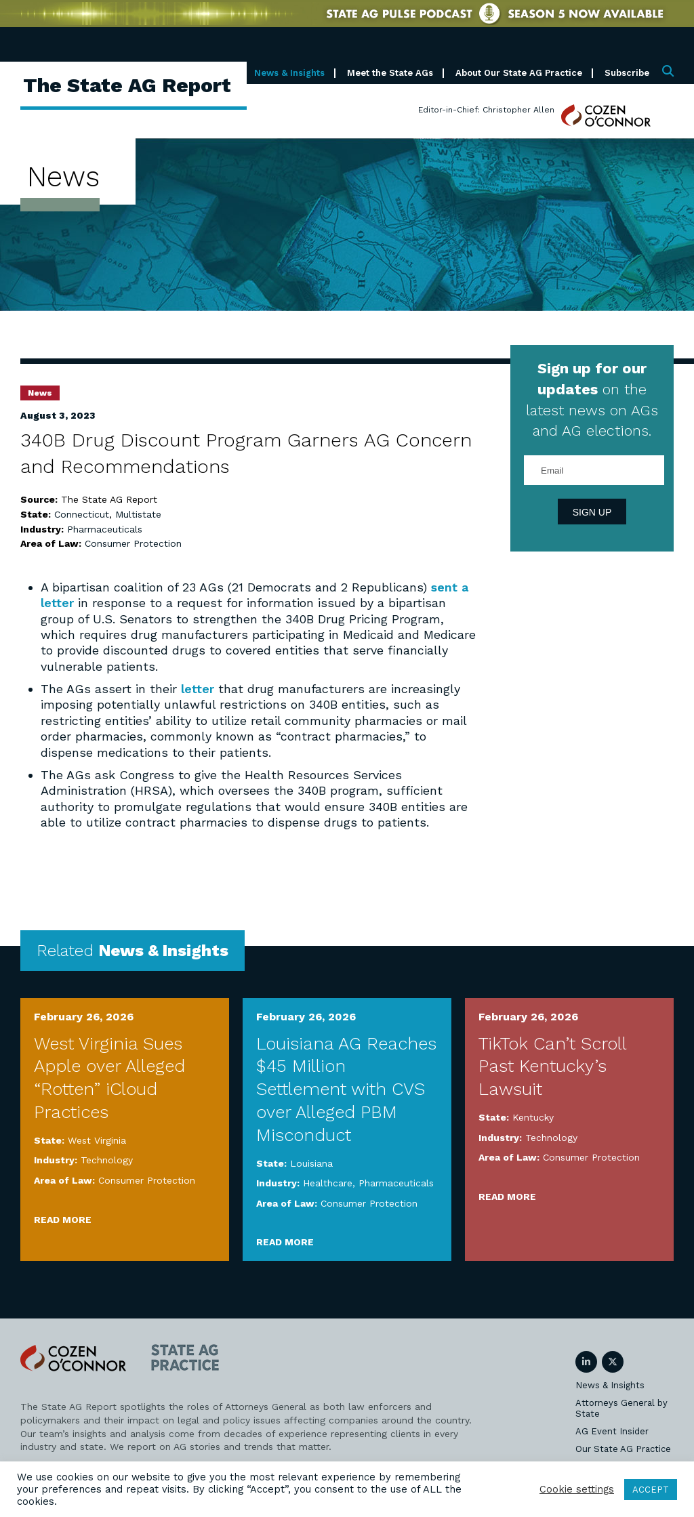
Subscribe (627, 73)
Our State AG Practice (623, 1449)
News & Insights (289, 73)
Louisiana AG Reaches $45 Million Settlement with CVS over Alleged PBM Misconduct (346, 1089)
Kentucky (533, 1117)
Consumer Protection (133, 543)
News (40, 393)
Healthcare (327, 1183)
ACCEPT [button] (650, 1489)
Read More (62, 1219)
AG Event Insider (612, 1431)
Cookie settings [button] (576, 1489)
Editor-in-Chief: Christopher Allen (486, 110)
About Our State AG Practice (518, 73)
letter (197, 689)
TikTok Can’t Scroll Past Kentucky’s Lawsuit (552, 1066)
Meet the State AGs (390, 73)
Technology (107, 1160)
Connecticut (81, 514)
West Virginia (97, 1140)
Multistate (138, 514)
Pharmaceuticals (104, 529)
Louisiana (311, 1163)
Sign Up (592, 512)
